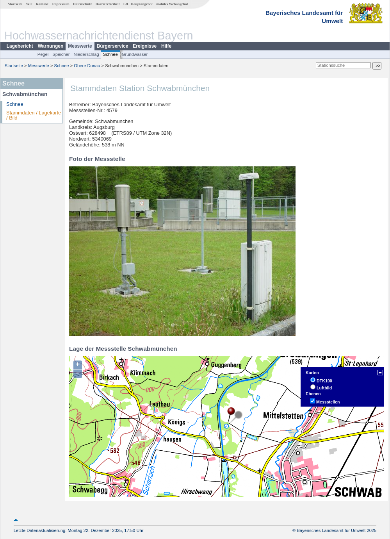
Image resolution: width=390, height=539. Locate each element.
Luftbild (324, 388)
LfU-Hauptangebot (138, 4)
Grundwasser (135, 54)
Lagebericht (20, 46)
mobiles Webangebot (172, 4)
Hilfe (166, 46)
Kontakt (42, 4)
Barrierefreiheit (108, 4)
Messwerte (80, 46)
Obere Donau (87, 65)
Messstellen (328, 402)
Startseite (15, 4)
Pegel (43, 54)
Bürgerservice (112, 46)
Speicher (60, 54)
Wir (29, 4)
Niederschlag (86, 54)
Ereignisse (145, 46)
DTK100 (324, 380)
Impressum (60, 4)
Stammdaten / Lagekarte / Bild (33, 115)
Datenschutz (82, 4)
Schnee (110, 54)
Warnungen (51, 46)
